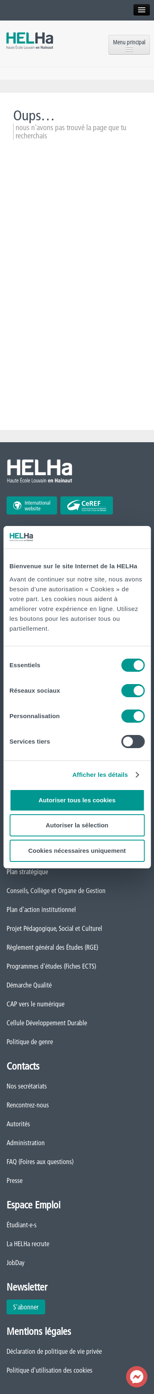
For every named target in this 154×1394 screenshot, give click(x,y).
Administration (26, 1143)
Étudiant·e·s (22, 1225)
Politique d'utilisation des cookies (49, 1370)
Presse (15, 1180)
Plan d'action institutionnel (41, 909)
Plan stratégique (27, 872)
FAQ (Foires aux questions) (40, 1161)
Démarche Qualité (29, 985)
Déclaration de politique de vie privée (54, 1351)
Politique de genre (30, 1042)
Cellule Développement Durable (47, 1023)
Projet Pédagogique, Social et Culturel (54, 928)
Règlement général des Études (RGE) (52, 947)
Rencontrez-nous (28, 1105)
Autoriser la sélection (77, 825)
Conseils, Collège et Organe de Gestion (56, 890)
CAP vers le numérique (35, 1004)
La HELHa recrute (28, 1244)
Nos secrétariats (27, 1086)
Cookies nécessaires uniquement (77, 850)
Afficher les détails (100, 774)
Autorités (18, 1124)
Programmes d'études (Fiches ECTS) (51, 966)
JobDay (16, 1263)
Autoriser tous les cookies (77, 800)
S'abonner (26, 1307)
